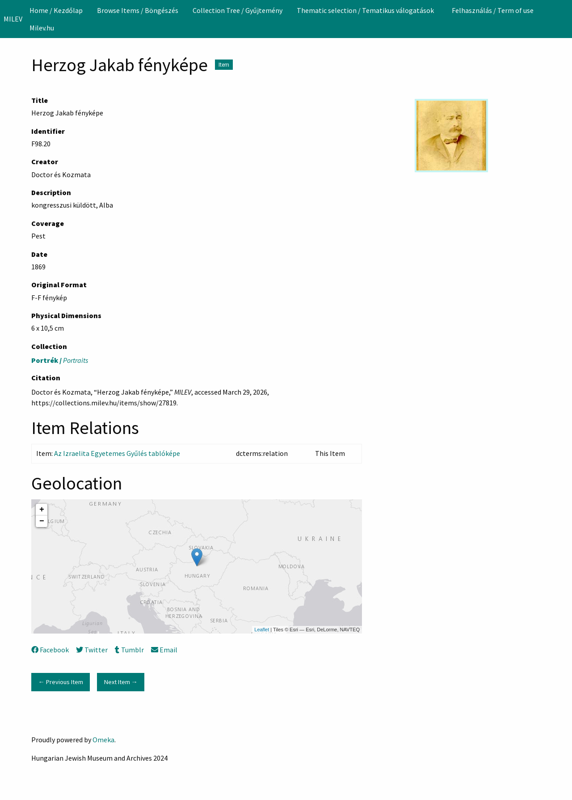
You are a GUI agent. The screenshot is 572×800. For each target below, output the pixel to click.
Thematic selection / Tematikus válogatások (365, 10)
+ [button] (41, 509)
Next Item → (121, 682)
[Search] (564, 18)
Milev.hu (41, 27)
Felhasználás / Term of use (493, 10)
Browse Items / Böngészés (137, 10)
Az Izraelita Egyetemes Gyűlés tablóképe (117, 453)
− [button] (41, 521)
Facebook (50, 649)
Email (164, 649)
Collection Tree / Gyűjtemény (237, 10)
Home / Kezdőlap (56, 10)
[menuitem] (56, 10)
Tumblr (129, 649)
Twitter (92, 649)
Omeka (103, 739)
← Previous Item (60, 682)
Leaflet (261, 629)
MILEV (13, 18)
